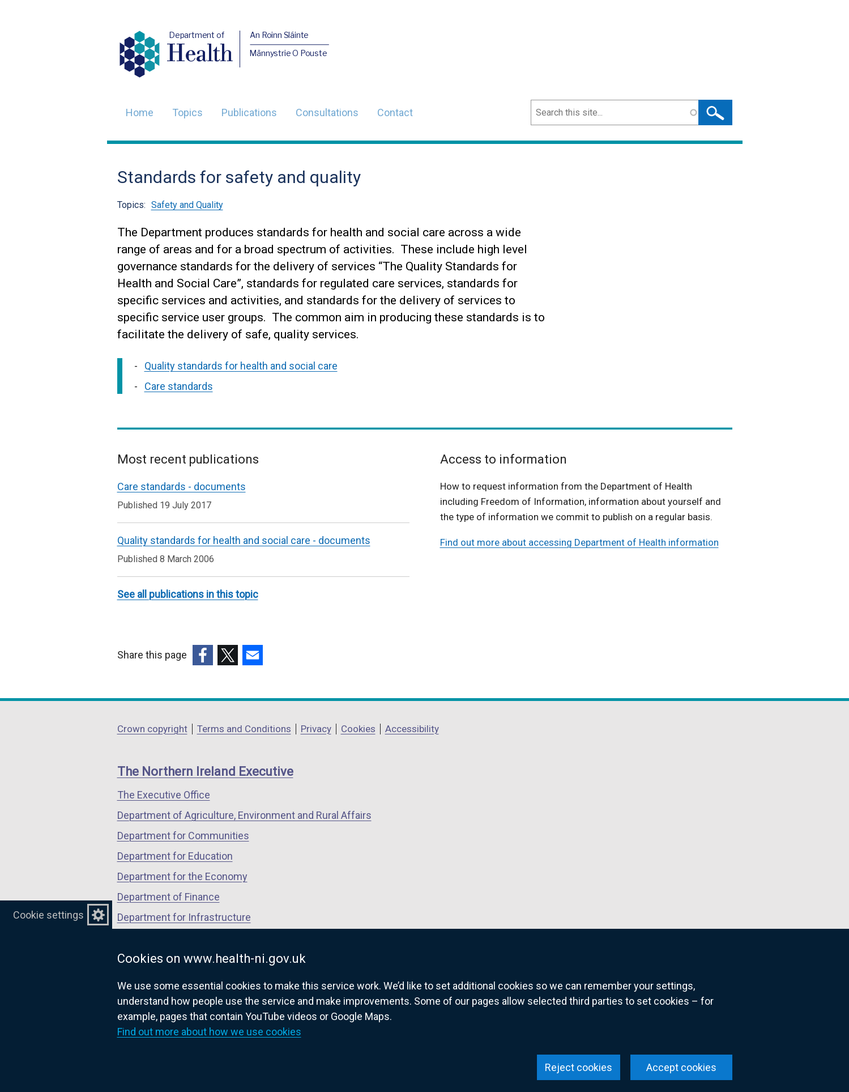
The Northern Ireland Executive (205, 771)
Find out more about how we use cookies (209, 1032)
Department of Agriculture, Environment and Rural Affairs (244, 815)
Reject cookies (578, 1067)
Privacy (316, 728)
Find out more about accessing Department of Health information (579, 542)
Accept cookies (681, 1067)
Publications (249, 112)
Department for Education (175, 856)
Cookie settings (48, 915)
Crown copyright (152, 728)
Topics (187, 112)
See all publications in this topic (187, 594)
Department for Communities (183, 836)
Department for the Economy (182, 876)
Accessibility (412, 728)
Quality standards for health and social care (241, 366)
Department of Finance (168, 897)
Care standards (178, 386)
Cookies (358, 728)
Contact (395, 112)
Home (139, 112)
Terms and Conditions (244, 728)
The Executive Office (163, 795)
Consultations (327, 112)
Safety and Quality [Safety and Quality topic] (187, 204)
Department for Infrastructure (184, 917)
